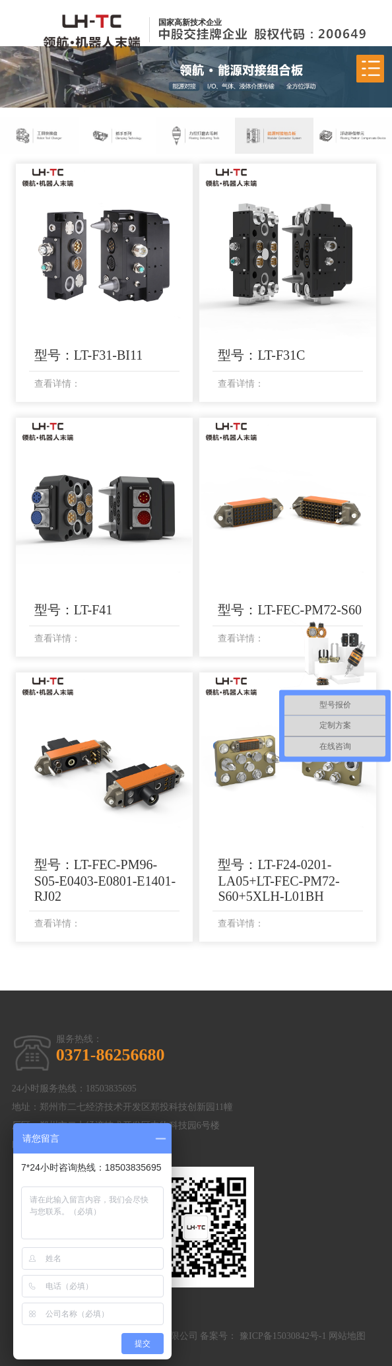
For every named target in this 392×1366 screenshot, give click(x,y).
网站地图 (347, 1336)
